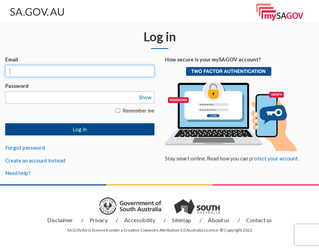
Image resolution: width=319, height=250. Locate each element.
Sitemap (181, 220)
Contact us (259, 220)
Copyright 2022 (238, 230)
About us (218, 220)
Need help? (18, 173)
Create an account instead (35, 160)
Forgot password (25, 147)
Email (11, 59)
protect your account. (274, 158)
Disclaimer (60, 220)
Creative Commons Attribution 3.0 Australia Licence (171, 230)
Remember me (135, 110)
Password (16, 86)
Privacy (99, 220)
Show (145, 97)
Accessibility (139, 220)
